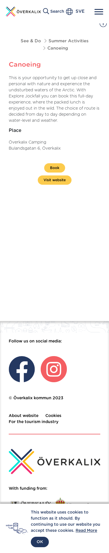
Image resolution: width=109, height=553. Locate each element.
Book (54, 168)
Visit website (55, 180)
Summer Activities (69, 41)
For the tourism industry (33, 422)
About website (23, 416)
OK (40, 542)
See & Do (31, 41)
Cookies (53, 416)
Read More (86, 531)
